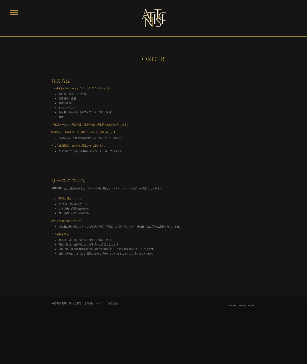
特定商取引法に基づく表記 (66, 303)
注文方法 (113, 303)
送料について (94, 303)
